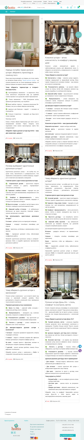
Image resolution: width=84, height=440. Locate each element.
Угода (32, 431)
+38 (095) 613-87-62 (68, 427)
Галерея (45, 1)
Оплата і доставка (37, 1)
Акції (60, 1)
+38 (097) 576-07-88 (68, 424)
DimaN (47, 401)
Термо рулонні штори (28, 80)
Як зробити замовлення (26, 1)
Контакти (56, 1)
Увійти (45, 3)
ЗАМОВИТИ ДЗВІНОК (67, 435)
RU (59, 3)
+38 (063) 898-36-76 (68, 430)
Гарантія (32, 434)
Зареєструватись (51, 3)
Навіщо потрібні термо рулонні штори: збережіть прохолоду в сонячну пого (19, 72)
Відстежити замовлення (37, 424)
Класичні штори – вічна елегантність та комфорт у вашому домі (61, 60)
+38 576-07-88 (23, 7)
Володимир (9, 138)
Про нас (50, 1)
